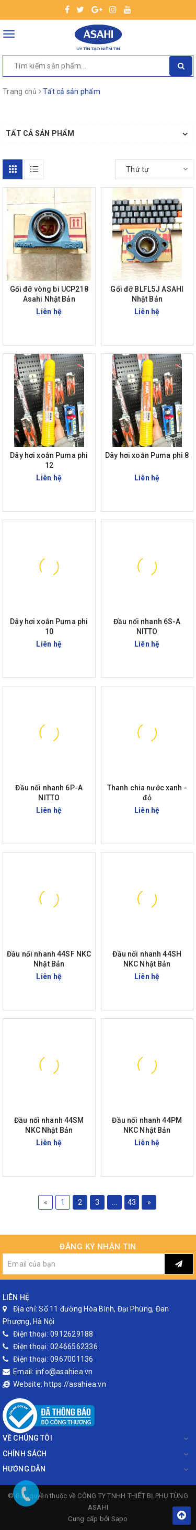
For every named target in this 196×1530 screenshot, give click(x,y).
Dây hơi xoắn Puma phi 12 (49, 460)
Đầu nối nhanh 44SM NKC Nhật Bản (49, 1125)
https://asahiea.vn (75, 1384)
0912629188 (72, 1334)
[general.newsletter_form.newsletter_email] (84, 1263)
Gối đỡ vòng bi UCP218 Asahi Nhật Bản (49, 294)
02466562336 (74, 1346)
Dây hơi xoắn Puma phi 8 (147, 455)
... (114, 1202)
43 (132, 1202)
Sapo (119, 1519)
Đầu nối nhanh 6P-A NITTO (49, 793)
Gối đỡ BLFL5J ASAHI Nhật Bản (146, 294)
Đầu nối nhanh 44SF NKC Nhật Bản (49, 959)
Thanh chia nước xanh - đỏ (147, 793)
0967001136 (72, 1359)
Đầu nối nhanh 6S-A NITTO (147, 626)
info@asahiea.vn (64, 1371)
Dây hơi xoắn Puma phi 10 (49, 626)
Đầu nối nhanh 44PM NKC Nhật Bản (147, 1125)
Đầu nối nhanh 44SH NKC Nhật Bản (146, 959)
